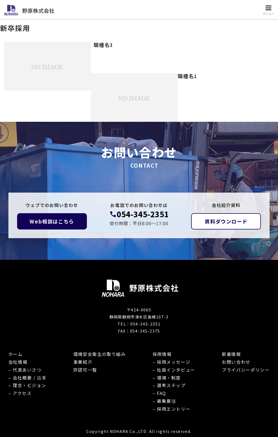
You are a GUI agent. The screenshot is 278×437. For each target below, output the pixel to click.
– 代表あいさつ (25, 369)
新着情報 (231, 354)
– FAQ (159, 393)
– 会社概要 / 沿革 (27, 377)
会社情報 (17, 362)
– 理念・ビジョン (27, 385)
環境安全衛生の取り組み (99, 354)
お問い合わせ (236, 362)
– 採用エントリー (171, 409)
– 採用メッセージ (171, 362)
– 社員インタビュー (174, 369)
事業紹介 (82, 362)
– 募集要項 (164, 401)
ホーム (15, 354)
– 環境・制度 (167, 377)
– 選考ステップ (169, 385)
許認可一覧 (85, 369)
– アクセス (20, 393)
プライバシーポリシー (246, 369)
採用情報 (162, 354)
